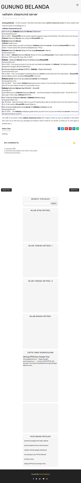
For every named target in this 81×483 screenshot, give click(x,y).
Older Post (74, 190)
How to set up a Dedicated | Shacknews (21, 32)
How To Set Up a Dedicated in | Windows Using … (24, 98)
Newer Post (6, 190)
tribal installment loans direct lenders (36, 445)
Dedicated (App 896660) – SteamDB (20, 88)
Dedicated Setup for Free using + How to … (27, 50)
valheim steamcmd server (32, 118)
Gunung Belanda (25, 7)
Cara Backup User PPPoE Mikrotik (35, 454)
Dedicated (11, 41)
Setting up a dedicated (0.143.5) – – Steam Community (27, 69)
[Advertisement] (40, 227)
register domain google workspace (35, 450)
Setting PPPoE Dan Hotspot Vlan (36, 357)
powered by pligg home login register (36, 441)
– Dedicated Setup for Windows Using (25, 60)
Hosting (22, 18)
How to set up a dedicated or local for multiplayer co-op (27, 107)
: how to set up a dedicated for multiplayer (25, 79)
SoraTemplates (44, 474)
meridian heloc (29, 459)
